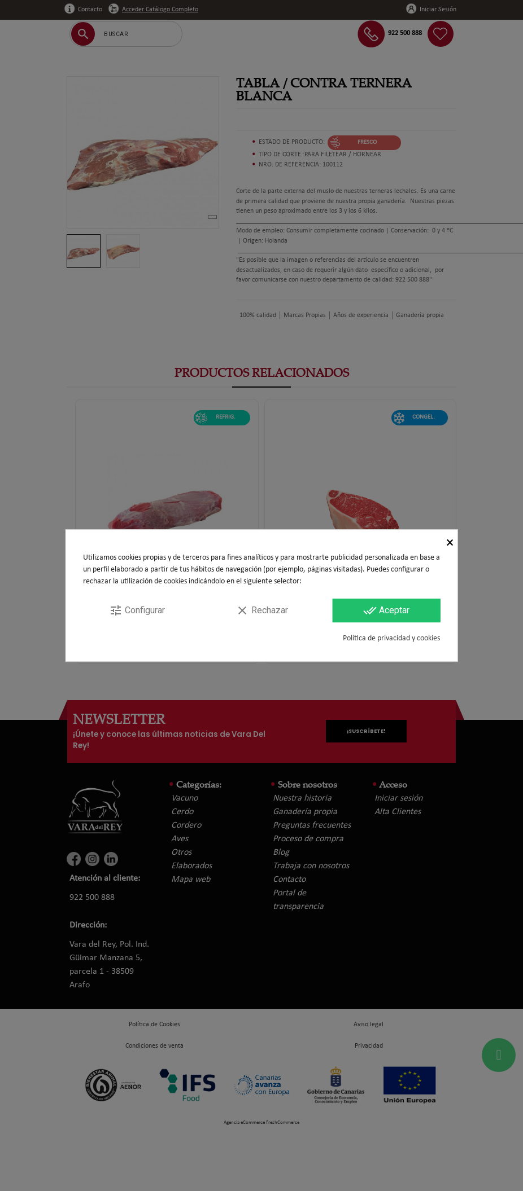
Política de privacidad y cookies (391, 638)
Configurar (137, 610)
